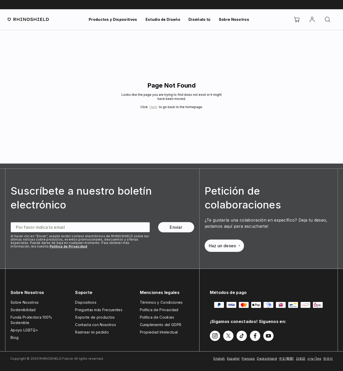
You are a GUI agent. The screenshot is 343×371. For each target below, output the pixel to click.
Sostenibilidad (23, 310)
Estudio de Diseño (163, 19)
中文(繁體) (286, 358)
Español (233, 358)
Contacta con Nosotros (95, 324)
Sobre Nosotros (234, 19)
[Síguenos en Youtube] (268, 336)
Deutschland (267, 358)
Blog (15, 337)
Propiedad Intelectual (159, 332)
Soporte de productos (95, 317)
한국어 (328, 358)
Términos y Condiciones (161, 302)
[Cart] (296, 19)
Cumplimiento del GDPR (161, 324)
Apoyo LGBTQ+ (24, 330)
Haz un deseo (224, 245)
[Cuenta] (312, 19)
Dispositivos (85, 302)
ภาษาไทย (314, 358)
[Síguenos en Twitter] (228, 336)
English (219, 358)
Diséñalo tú (199, 19)
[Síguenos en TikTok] (242, 336)
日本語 (300, 358)
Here (153, 107)
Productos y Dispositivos (113, 19)
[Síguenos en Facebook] (255, 336)
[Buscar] (327, 19)
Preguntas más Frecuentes (98, 310)
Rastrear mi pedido (92, 332)
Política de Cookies (157, 317)
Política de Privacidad (68, 246)
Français (248, 358)
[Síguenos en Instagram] (215, 336)
